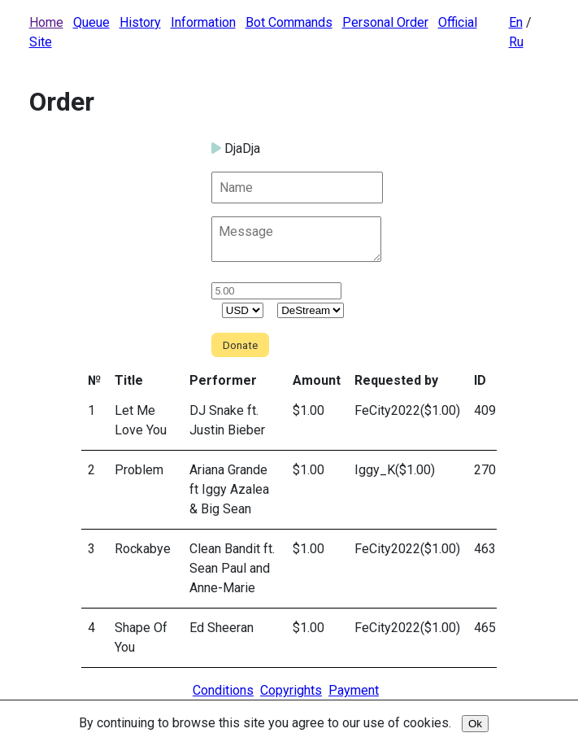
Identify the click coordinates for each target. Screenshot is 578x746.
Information (203, 22)
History (140, 22)
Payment (353, 690)
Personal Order (385, 22)
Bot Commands (289, 22)
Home (46, 22)
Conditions (223, 690)
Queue (91, 22)
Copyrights (291, 690)
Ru (516, 42)
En (516, 22)
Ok (475, 724)
